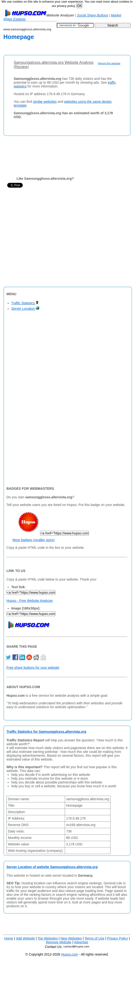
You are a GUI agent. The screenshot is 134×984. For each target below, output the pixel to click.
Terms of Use (94, 938)
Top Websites (48, 938)
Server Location (25, 308)
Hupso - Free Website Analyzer (29, 601)
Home (8, 938)
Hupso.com (69, 954)
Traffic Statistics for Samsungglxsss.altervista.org (46, 732)
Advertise (81, 942)
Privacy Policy (117, 938)
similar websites (45, 101)
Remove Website (58, 942)
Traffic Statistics (24, 303)
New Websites (71, 938)
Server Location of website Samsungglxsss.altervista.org (52, 867)
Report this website (109, 63)
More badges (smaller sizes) (33, 540)
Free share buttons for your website (32, 667)
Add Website (25, 938)
